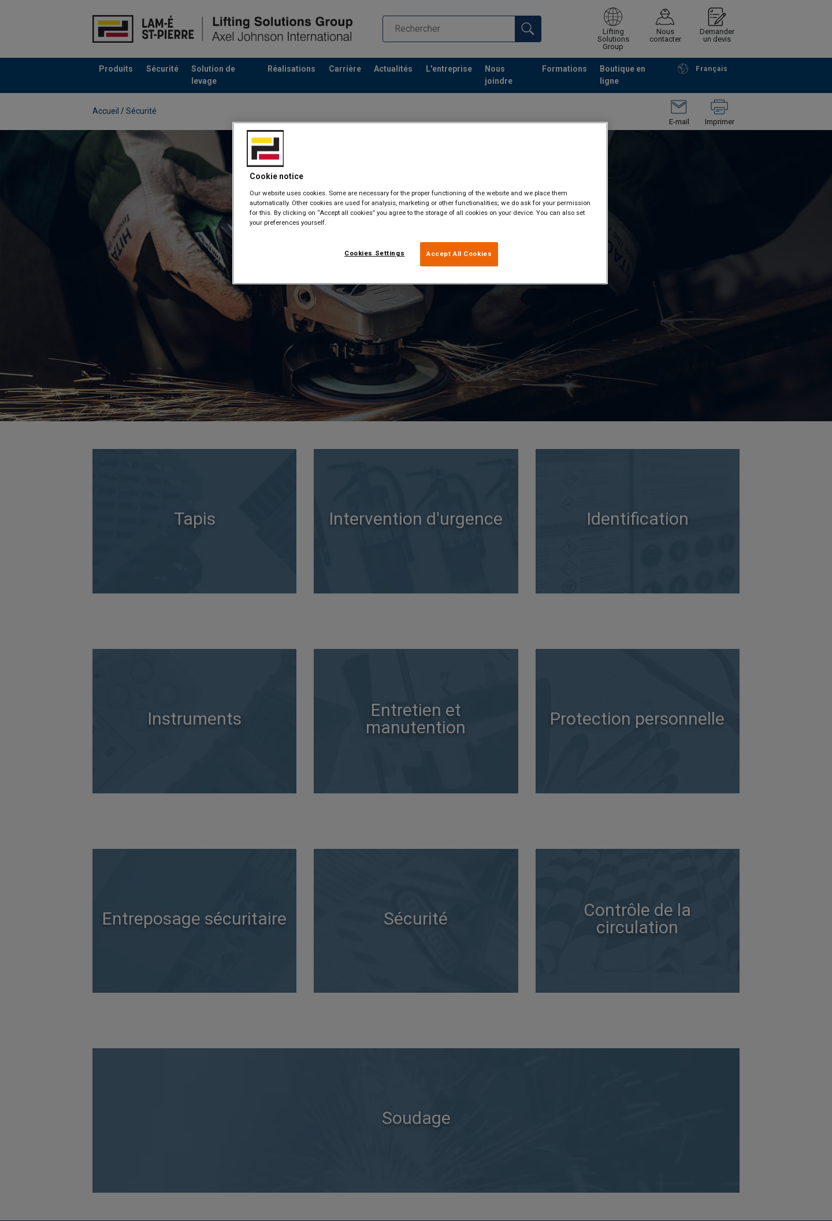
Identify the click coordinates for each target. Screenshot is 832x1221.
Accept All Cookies (459, 254)
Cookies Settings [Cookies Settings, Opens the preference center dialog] (374, 253)
